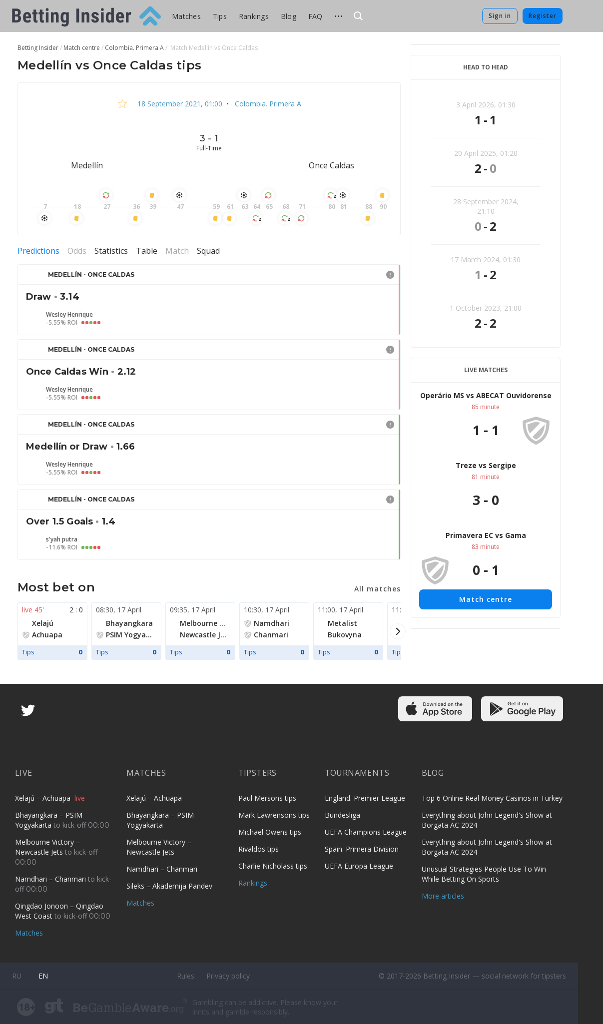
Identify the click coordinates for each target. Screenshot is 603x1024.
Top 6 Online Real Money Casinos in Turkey (492, 798)
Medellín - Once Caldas (91, 274)
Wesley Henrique (69, 315)
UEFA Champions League (366, 832)
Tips (220, 16)
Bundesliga (342, 815)
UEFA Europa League (359, 866)
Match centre (485, 599)
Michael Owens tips (269, 832)
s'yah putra (61, 539)
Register (543, 15)
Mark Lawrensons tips (274, 815)
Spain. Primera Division (362, 849)
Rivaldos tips (258, 849)
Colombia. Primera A (267, 103)
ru (16, 976)
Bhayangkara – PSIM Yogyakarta (48, 820)
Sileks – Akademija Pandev (169, 886)
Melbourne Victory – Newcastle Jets (47, 847)
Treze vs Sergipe (486, 465)
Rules (185, 976)
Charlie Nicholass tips (272, 866)
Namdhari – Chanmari (51, 879)
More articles (443, 896)
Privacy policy (228, 976)
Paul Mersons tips (267, 798)
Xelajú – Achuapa (43, 798)
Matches (186, 16)
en (43, 976)
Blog (288, 16)
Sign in (500, 15)
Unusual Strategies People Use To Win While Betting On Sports (484, 874)
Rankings (254, 16)
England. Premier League (365, 798)
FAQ (315, 16)
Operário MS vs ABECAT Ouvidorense (486, 395)
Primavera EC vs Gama (486, 535)
